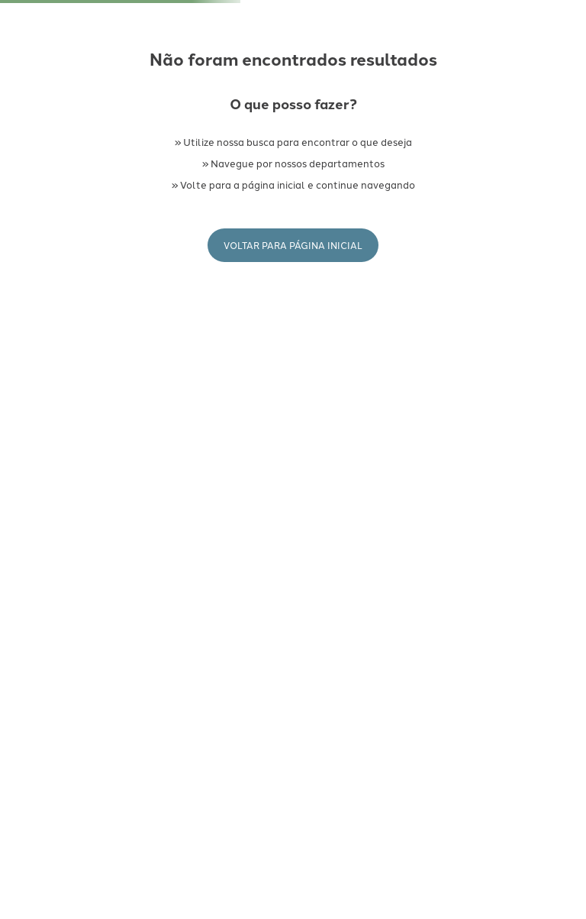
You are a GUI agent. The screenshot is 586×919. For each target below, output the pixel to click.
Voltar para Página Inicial (293, 244)
